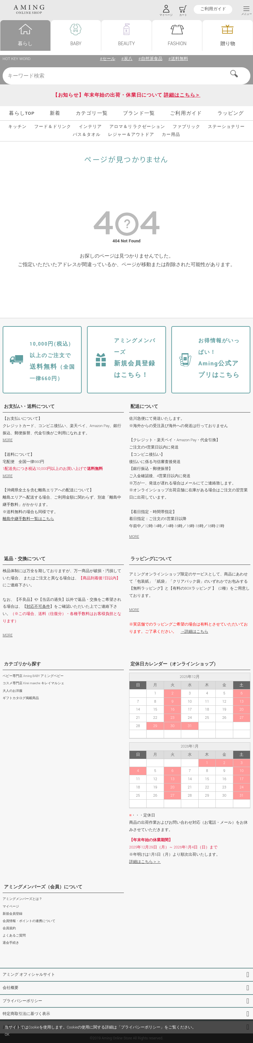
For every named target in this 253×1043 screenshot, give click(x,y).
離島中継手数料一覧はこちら (28, 518)
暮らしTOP (22, 113)
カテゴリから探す (22, 664)
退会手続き (11, 943)
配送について (144, 407)
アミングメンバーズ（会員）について (43, 887)
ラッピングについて (151, 559)
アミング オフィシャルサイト (29, 974)
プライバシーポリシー (22, 1000)
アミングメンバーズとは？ (22, 899)
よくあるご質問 (14, 936)
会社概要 (10, 987)
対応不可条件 (38, 606)
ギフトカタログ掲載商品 (21, 698)
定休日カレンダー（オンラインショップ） (174, 664)
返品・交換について (24, 559)
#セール (107, 59)
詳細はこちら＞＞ (145, 861)
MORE (8, 440)
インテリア (90, 127)
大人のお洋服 (12, 691)
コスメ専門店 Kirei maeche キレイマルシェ (33, 683)
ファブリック (186, 127)
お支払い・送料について (29, 407)
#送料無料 (178, 59)
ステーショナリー (226, 127)
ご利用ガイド (213, 9)
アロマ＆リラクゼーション (137, 127)
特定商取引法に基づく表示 (26, 1013)
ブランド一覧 (139, 113)
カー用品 (171, 135)
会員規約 (9, 928)
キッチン (17, 127)
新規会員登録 (12, 914)
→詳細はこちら (194, 631)
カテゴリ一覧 (92, 113)
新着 (55, 113)
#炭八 (126, 59)
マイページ (11, 907)
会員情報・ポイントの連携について (29, 921)
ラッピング (230, 113)
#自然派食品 (150, 59)
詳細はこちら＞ (182, 95)
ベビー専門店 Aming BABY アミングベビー (33, 676)
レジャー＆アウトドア (131, 135)
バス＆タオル (86, 135)
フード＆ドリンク (52, 127)
